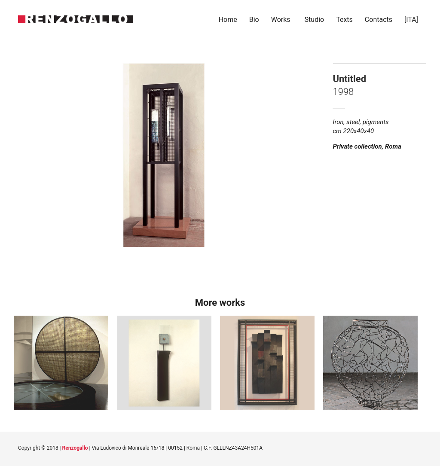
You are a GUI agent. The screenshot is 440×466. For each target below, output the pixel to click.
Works (280, 19)
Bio (254, 19)
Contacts (378, 19)
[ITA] (412, 19)
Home (228, 19)
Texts (344, 19)
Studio (314, 19)
